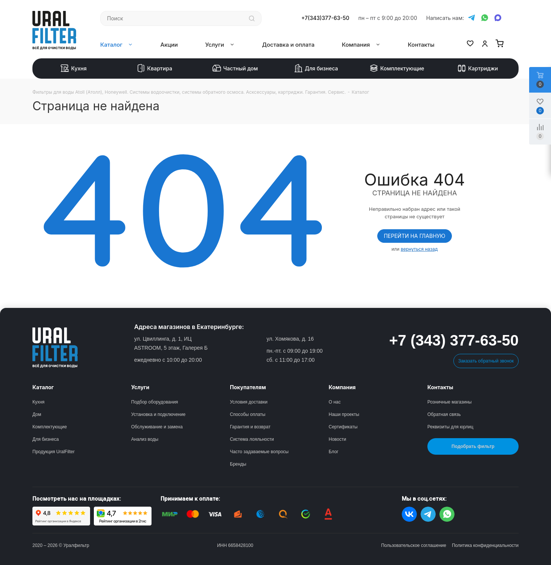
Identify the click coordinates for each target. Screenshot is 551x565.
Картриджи (477, 68)
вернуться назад (419, 249)
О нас (335, 402)
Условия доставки (249, 402)
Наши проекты (344, 414)
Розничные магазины (449, 402)
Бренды (238, 464)
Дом (36, 414)
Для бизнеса (316, 68)
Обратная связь (444, 414)
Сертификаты (343, 426)
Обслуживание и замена (157, 426)
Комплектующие (396, 68)
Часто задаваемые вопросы (259, 451)
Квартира (154, 68)
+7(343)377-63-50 (325, 18)
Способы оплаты (247, 414)
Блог (333, 451)
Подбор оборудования (154, 402)
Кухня (73, 68)
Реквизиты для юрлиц (450, 426)
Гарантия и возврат (250, 426)
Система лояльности (252, 439)
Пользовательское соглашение (413, 545)
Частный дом (235, 68)
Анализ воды (144, 439)
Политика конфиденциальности (485, 545)
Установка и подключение (158, 414)
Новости (337, 439)
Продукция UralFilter (53, 451)
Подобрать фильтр (473, 446)
